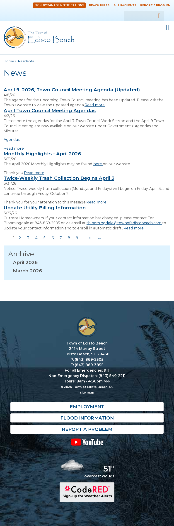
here (98, 164)
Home (9, 61)
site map (87, 392)
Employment (87, 406)
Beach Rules (99, 5)
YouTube (87, 442)
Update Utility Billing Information (45, 207)
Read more (95, 105)
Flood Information (87, 418)
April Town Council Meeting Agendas (50, 110)
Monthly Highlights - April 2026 (42, 153)
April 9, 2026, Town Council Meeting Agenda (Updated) (72, 89)
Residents (26, 61)
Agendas (11, 139)
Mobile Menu (167, 27)
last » (99, 238)
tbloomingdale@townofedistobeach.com (124, 223)
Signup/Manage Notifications (59, 5)
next (90, 238)
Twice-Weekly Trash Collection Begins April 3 (59, 178)
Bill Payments (125, 5)
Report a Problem (155, 5)
